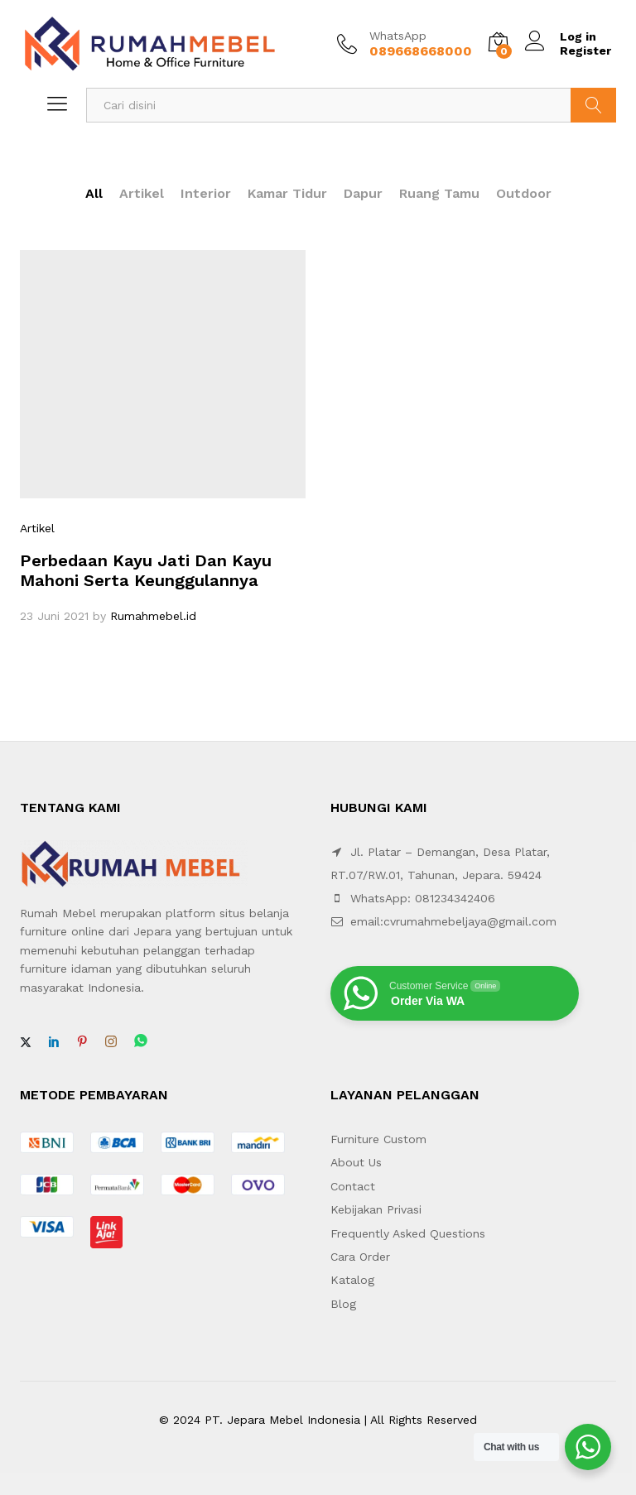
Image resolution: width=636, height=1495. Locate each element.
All (94, 193)
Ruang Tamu (439, 193)
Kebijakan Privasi (376, 1209)
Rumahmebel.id (153, 616)
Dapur (363, 193)
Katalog (352, 1279)
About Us (356, 1162)
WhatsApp (397, 35)
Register (585, 50)
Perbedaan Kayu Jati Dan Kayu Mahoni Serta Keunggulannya (146, 570)
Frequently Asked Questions (407, 1233)
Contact (352, 1186)
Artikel (141, 193)
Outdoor (524, 193)
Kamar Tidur (287, 193)
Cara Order (360, 1256)
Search (593, 105)
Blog (343, 1303)
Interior (206, 193)
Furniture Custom (378, 1139)
